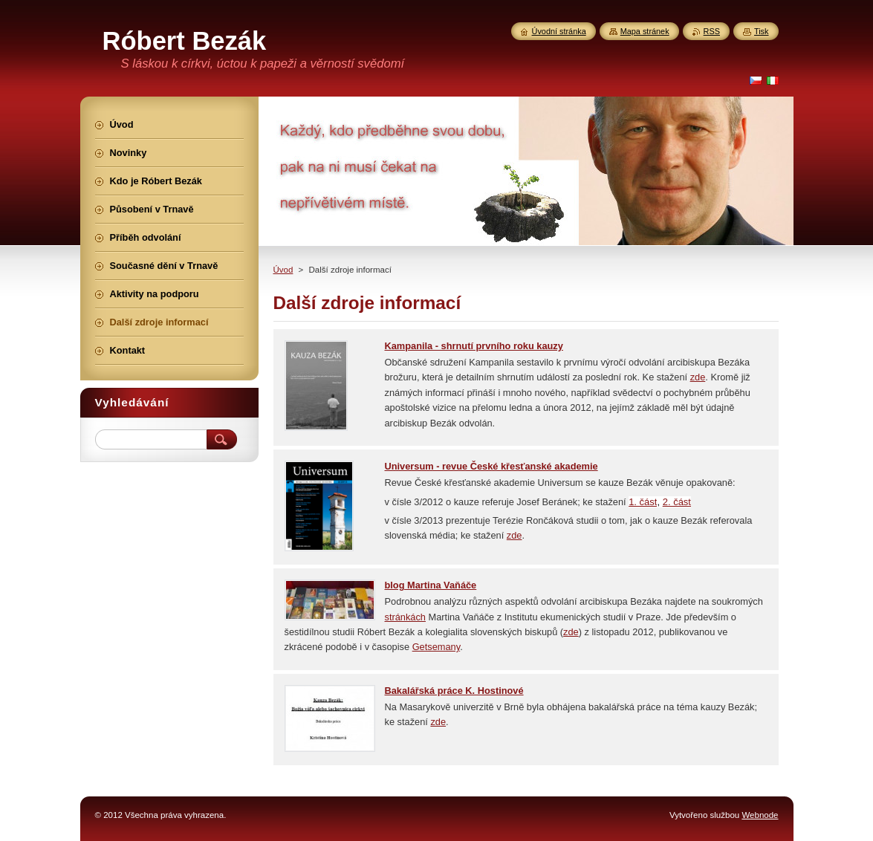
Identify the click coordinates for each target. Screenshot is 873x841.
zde (698, 377)
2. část (677, 501)
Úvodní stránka (559, 31)
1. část (643, 501)
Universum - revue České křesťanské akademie (491, 466)
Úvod (283, 269)
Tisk (761, 31)
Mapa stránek (644, 31)
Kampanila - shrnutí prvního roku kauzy (474, 345)
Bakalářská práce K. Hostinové (454, 690)
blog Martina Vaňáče (431, 585)
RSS (712, 31)
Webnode (759, 815)
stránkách (405, 617)
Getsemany (436, 646)
